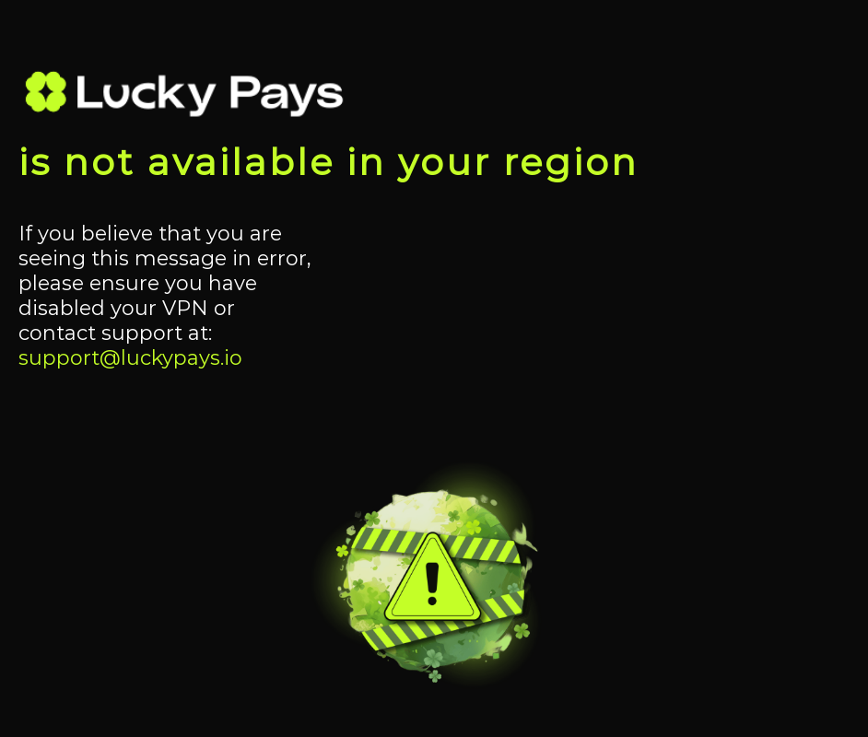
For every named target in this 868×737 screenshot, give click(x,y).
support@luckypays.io (130, 357)
